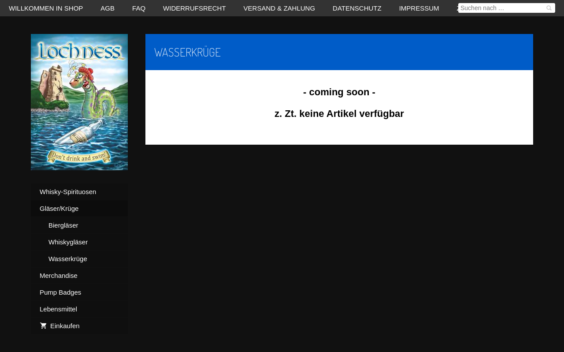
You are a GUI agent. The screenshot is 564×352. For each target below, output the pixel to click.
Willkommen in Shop (46, 8)
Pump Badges (60, 292)
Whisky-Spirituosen (68, 191)
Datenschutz (357, 8)
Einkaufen (60, 326)
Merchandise (59, 275)
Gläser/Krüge (59, 208)
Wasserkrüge (67, 258)
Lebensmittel (58, 309)
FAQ (138, 8)
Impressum (419, 8)
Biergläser (63, 225)
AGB (107, 8)
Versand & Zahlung (279, 8)
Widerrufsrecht (194, 8)
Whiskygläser (68, 242)
